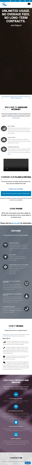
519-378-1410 (7, 336)
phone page (16, 223)
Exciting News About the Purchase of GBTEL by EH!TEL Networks (16, 97)
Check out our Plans (16, 189)
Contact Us (14, 336)
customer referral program (14, 152)
